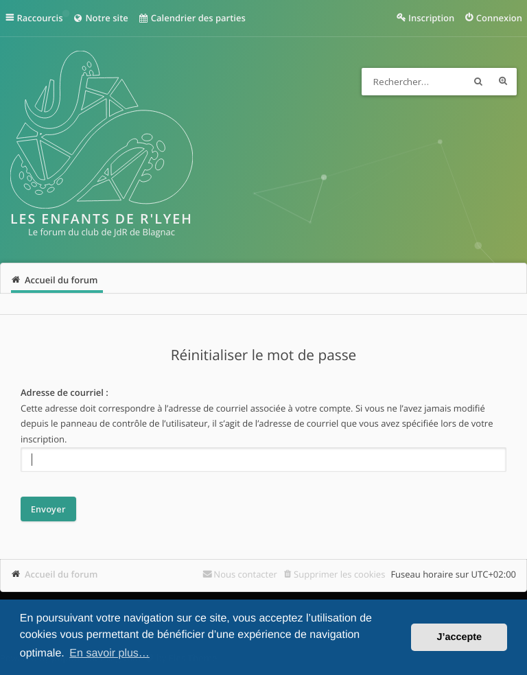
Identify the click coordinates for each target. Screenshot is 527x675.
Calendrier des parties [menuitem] (192, 18)
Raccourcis (40, 18)
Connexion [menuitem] (499, 18)
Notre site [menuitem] (100, 18)
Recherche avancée (503, 81)
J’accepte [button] (459, 637)
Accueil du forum (61, 574)
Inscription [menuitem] (431, 18)
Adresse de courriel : (64, 392)
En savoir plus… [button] (109, 653)
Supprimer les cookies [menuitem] (339, 574)
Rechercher (478, 81)
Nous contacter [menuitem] (245, 574)
